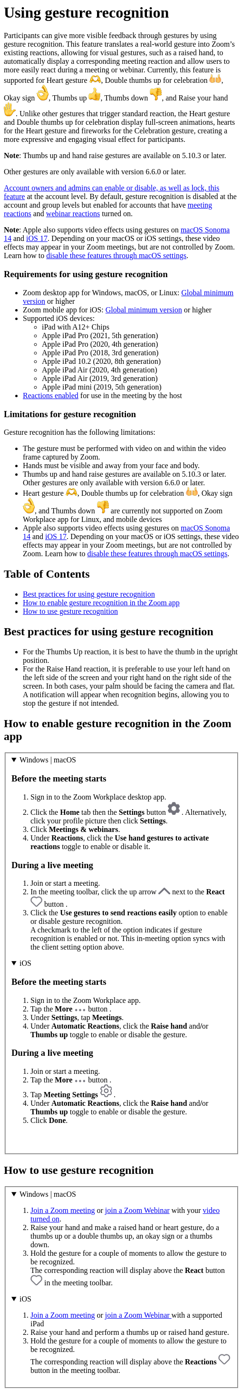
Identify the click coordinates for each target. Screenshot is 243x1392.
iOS (25, 963)
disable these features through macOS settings (116, 255)
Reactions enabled (50, 395)
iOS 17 (37, 238)
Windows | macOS (47, 760)
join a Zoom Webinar (137, 1210)
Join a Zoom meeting (62, 1210)
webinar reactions (73, 214)
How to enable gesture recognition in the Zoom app (101, 603)
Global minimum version (144, 310)
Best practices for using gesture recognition (89, 594)
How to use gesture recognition (70, 611)
